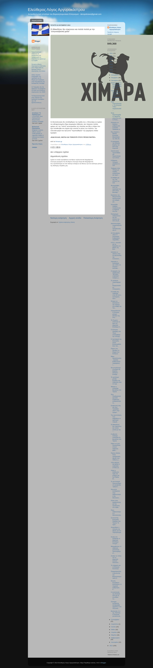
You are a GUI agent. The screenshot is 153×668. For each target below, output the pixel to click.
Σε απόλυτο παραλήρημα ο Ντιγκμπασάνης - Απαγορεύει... (116, 285)
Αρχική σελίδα (37, 20)
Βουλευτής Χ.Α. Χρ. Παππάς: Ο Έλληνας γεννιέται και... (116, 613)
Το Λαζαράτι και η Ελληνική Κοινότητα (115, 567)
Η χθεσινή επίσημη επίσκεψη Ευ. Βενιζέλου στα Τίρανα (116, 437)
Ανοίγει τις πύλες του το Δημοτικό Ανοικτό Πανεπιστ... (116, 559)
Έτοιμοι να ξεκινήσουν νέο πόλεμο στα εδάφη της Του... (116, 304)
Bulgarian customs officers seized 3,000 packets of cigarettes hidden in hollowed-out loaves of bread (38, 134)
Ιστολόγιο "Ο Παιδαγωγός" (36, 113)
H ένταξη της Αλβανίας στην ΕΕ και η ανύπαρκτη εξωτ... (116, 295)
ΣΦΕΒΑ (34, 147)
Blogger (103, 663)
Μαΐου (113, 629)
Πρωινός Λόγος (37, 144)
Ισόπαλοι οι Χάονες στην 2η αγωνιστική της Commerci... (116, 255)
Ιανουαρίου (115, 642)
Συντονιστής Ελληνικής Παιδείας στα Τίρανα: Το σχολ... (115, 521)
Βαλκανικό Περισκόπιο (36, 127)
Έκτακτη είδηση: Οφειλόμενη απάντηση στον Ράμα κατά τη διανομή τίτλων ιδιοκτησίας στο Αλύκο (39, 67)
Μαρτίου (114, 635)
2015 (111, 67)
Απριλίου (114, 632)
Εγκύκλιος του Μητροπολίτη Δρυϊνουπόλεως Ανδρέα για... (116, 198)
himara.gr (59, 141)
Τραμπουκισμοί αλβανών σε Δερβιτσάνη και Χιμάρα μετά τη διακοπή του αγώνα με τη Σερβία (39, 56)
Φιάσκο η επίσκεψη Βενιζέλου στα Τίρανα (116, 389)
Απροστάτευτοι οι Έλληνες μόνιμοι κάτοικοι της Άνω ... (115, 314)
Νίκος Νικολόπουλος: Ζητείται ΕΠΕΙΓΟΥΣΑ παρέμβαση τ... (116, 361)
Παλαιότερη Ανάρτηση (93, 218)
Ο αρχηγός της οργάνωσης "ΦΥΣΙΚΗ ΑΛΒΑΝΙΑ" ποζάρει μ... (115, 274)
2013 (111, 72)
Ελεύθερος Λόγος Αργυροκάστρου (56, 10)
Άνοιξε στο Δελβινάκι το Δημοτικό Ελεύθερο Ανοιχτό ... (115, 540)
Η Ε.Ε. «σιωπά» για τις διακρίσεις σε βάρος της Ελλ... (116, 246)
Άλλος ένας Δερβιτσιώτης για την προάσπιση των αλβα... (116, 504)
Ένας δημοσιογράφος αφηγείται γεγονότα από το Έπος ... (116, 116)
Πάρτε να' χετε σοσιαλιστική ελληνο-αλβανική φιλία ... (115, 447)
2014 (111, 70)
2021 (111, 53)
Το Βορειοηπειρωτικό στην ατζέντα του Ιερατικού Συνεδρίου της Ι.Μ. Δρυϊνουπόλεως (38, 99)
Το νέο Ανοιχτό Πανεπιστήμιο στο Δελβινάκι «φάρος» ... (116, 484)
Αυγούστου (115, 624)
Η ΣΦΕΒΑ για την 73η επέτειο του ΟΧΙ (115, 180)
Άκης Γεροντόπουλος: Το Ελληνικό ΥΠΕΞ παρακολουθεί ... (116, 106)
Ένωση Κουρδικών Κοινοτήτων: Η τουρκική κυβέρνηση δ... (116, 585)
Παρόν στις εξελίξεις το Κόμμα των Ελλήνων (115, 351)
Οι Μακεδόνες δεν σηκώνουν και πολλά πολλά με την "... (116, 428)
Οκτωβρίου (115, 80)
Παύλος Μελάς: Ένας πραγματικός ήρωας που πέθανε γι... (115, 456)
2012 (111, 645)
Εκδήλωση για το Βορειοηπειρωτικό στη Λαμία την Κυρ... (116, 85)
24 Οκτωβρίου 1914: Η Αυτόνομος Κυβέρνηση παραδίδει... (115, 236)
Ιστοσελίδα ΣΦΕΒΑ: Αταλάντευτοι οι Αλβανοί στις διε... (115, 208)
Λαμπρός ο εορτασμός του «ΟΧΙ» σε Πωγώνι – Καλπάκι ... (116, 265)
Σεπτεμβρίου (115, 619)
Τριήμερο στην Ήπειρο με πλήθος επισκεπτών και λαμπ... (115, 171)
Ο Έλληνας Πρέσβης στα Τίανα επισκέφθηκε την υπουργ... (116, 333)
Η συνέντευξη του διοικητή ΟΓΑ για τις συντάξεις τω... (115, 595)
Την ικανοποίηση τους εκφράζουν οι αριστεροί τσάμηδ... (116, 418)
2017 (111, 61)
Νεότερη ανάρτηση (58, 218)
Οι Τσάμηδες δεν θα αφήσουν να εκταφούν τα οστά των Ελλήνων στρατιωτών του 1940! (38, 89)
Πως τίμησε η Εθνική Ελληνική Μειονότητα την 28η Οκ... (116, 135)
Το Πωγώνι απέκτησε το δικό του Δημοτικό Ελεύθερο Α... (116, 323)
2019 (111, 56)
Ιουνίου (113, 627)
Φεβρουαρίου (115, 638)
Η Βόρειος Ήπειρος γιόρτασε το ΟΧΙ (115, 163)
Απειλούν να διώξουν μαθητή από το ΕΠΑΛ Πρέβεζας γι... (116, 126)
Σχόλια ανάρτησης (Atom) (67, 222)
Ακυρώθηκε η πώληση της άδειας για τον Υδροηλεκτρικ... (116, 531)
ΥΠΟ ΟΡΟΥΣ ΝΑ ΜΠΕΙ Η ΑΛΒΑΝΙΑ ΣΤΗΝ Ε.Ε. (115, 465)
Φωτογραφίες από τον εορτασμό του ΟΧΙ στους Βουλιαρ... (116, 189)
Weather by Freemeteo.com (113, 654)
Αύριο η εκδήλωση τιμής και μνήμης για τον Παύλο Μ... (115, 475)
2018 (111, 59)
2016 (111, 64)
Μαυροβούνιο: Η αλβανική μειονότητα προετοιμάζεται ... (116, 550)
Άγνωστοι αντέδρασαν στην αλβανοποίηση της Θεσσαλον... (116, 494)
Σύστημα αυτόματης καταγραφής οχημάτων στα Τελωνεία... (116, 605)
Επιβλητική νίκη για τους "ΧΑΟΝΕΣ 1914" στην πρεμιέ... (116, 409)
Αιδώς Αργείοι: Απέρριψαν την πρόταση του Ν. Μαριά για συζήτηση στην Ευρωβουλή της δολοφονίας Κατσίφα (38, 79)
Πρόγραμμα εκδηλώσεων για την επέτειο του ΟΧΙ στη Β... (115, 217)
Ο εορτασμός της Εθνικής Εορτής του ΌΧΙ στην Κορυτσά (115, 145)
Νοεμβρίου (114, 77)
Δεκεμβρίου (115, 75)
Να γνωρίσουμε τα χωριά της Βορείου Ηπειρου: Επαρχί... (116, 371)
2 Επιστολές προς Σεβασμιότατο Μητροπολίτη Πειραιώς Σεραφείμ (37, 119)
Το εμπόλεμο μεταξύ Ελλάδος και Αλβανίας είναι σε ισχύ (116, 380)
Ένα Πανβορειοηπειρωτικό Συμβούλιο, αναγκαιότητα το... (116, 399)
